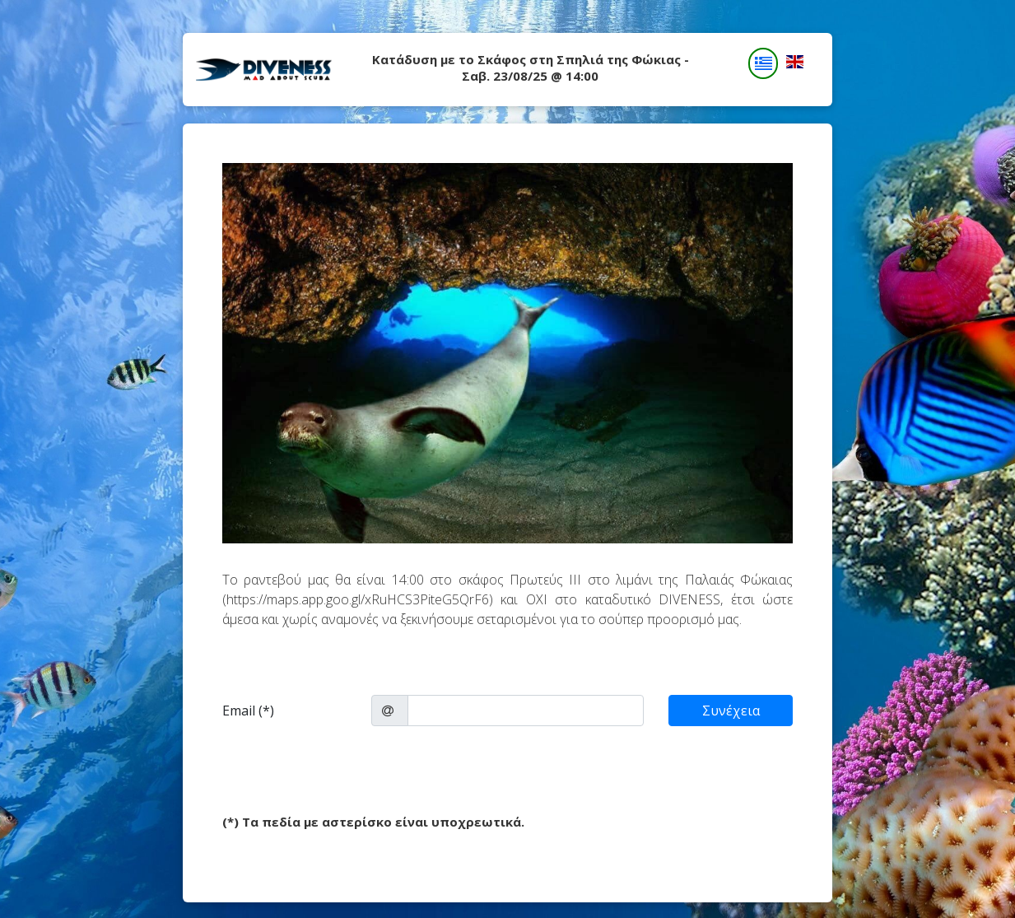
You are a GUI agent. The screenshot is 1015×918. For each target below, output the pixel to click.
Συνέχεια (731, 710)
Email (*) (248, 710)
